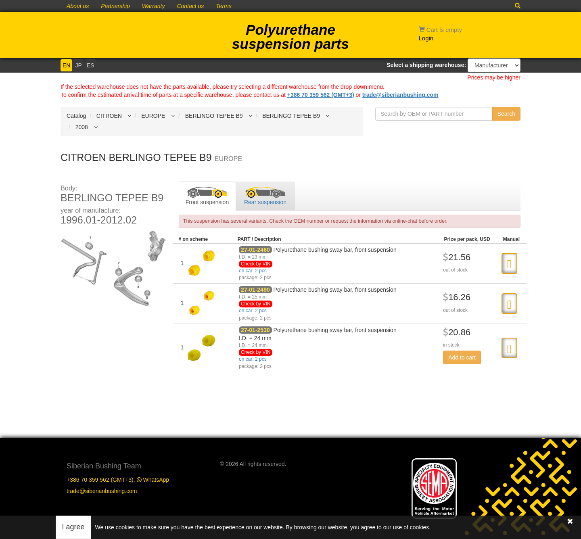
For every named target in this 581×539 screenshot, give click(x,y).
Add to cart (462, 357)
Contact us (190, 6)
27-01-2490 (255, 289)
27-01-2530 (255, 330)
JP (78, 65)
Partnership (115, 6)
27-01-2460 (255, 250)
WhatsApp (153, 479)
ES (90, 65)
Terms (223, 6)
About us (78, 6)
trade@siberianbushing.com (400, 95)
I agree (73, 527)
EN (66, 65)
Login (426, 38)
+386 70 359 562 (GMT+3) (320, 95)
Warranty (153, 6)
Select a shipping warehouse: (426, 65)
